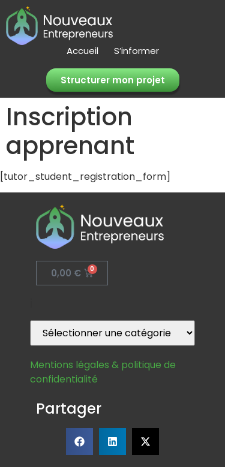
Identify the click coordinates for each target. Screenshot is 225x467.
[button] (79, 441)
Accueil (82, 51)
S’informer (136, 51)
